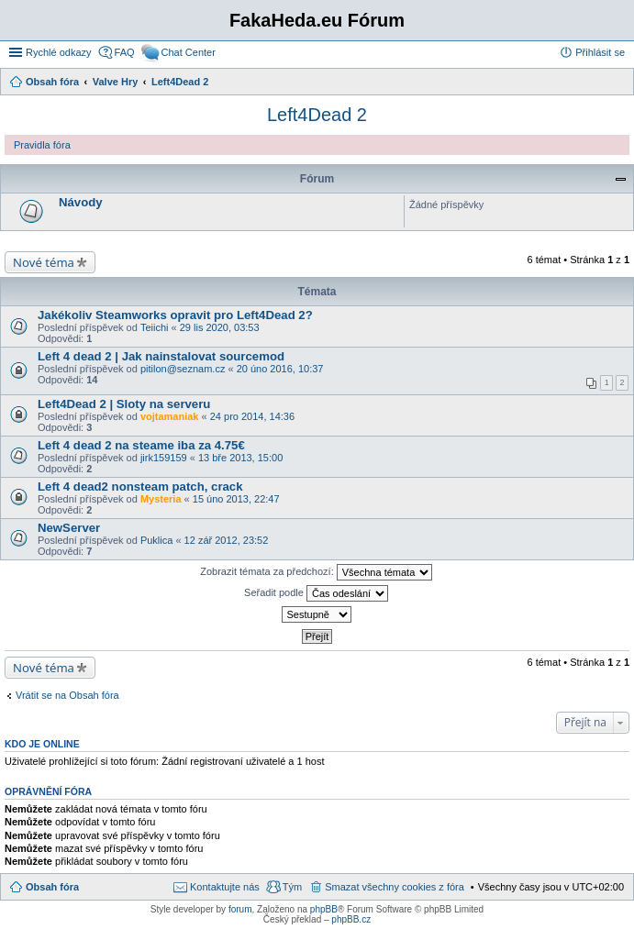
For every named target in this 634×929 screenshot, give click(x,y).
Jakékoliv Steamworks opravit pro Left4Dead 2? (175, 315)
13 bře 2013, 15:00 (240, 457)
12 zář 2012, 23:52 (226, 540)
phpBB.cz (351, 919)
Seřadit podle (316, 593)
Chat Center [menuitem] (188, 52)
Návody (81, 202)
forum (240, 909)
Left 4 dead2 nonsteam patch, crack (140, 486)
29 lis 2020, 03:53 (220, 327)
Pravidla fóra (42, 144)
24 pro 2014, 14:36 (252, 416)
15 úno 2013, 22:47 (236, 498)
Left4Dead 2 (317, 115)
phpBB (324, 909)
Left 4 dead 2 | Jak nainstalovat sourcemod (161, 356)
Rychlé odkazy (59, 52)
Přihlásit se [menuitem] (600, 52)
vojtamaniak (169, 416)
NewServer (69, 528)
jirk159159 (163, 457)
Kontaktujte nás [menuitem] (225, 886)
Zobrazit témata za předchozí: (316, 572)
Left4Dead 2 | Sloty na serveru (124, 404)
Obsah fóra (52, 886)
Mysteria (161, 498)
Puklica (156, 540)
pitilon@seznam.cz (182, 368)
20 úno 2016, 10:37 (280, 368)
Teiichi (154, 327)
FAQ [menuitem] (125, 52)
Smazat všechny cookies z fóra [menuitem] (394, 886)
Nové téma (43, 262)
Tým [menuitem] (292, 886)
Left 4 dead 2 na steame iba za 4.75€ (141, 445)
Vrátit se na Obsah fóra (67, 695)
